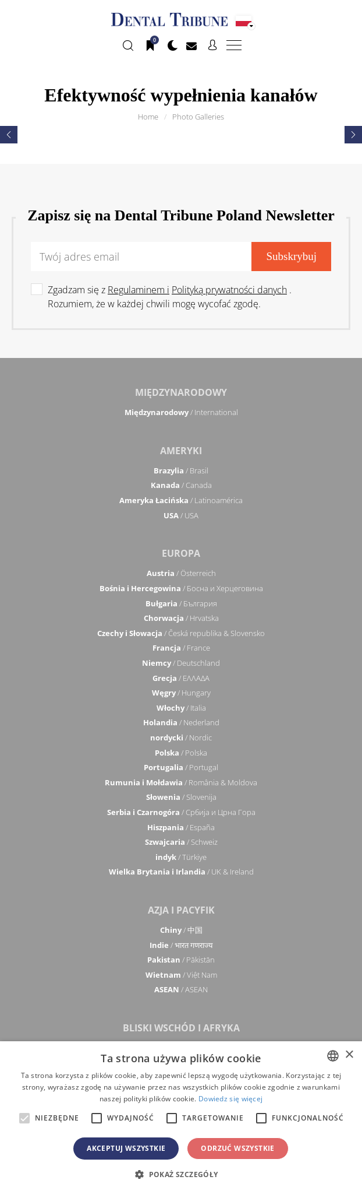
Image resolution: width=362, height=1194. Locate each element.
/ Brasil (181, 470)
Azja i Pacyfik (181, 910)
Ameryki (181, 450)
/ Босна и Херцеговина (181, 588)
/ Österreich (181, 573)
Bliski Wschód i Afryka (181, 1027)
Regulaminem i (138, 289)
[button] (181, 1174)
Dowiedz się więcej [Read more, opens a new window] (230, 1099)
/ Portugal (181, 767)
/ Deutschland (181, 663)
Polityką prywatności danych (229, 289)
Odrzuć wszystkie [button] (237, 1148)
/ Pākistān (181, 959)
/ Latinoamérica (181, 500)
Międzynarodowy (181, 392)
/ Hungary (181, 692)
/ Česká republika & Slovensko (181, 633)
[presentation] (8, 134)
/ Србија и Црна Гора (181, 812)
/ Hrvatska (181, 618)
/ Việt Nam (181, 975)
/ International (181, 412)
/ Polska (181, 752)
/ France (181, 647)
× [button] (349, 1055)
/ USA (181, 515)
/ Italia (181, 708)
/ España (181, 827)
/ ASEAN (181, 989)
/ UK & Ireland (181, 871)
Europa (181, 553)
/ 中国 (181, 930)
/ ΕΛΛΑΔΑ (181, 678)
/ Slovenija (181, 797)
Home (148, 116)
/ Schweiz (181, 842)
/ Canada (181, 485)
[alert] (181, 1117)
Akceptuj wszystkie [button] (126, 1148)
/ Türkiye (181, 857)
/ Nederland (181, 722)
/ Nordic (181, 737)
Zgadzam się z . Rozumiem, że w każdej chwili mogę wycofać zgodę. (170, 296)
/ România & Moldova (181, 782)
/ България (181, 603)
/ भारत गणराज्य (181, 945)
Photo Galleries (198, 116)
